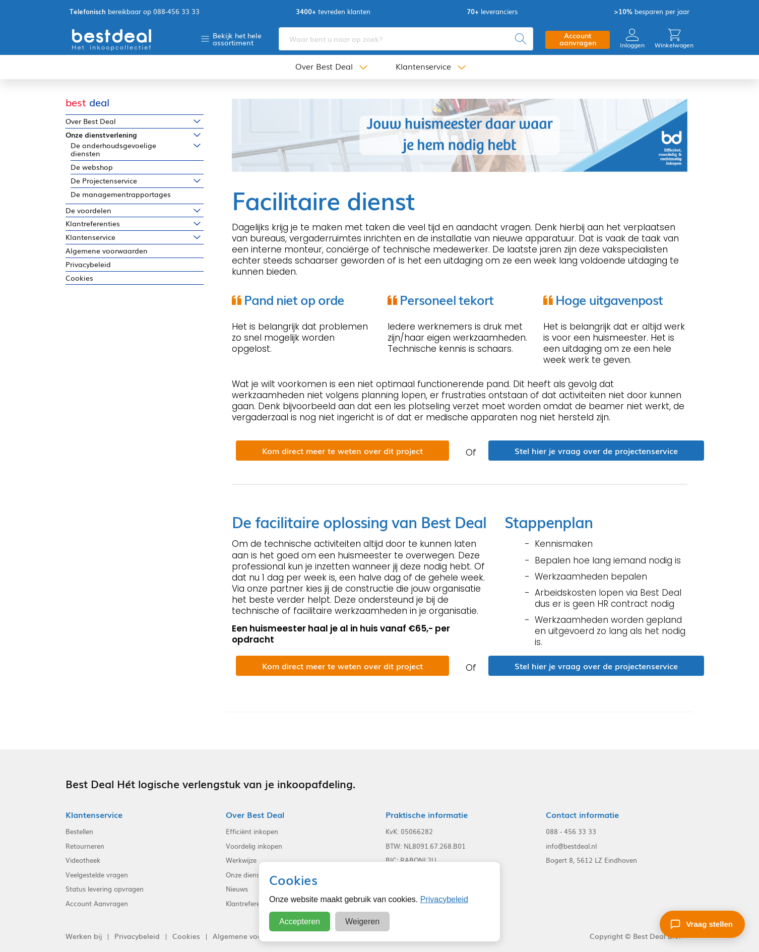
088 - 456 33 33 (571, 832)
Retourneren (85, 846)
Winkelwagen (674, 38)
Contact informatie (582, 814)
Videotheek (83, 860)
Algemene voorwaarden (107, 250)
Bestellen (79, 832)
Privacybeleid (88, 264)
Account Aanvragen (97, 904)
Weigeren (362, 921)
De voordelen (88, 210)
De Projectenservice (104, 180)
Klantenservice (423, 67)
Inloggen (632, 38)
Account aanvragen (577, 39)
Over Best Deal (324, 67)
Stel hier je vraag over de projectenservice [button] (596, 451)
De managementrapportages (121, 194)
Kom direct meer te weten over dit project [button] (342, 451)
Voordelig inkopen (254, 846)
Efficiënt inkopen (252, 832)
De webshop (92, 167)
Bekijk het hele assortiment (237, 39)
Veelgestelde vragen (97, 875)
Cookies (79, 278)
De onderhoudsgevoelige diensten (113, 149)
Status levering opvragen (105, 889)
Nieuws (237, 889)
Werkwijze (241, 860)
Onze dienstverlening (101, 135)
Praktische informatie (427, 814)
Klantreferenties (93, 223)
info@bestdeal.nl (571, 846)
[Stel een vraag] (702, 924)
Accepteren (299, 921)
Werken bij (84, 936)
